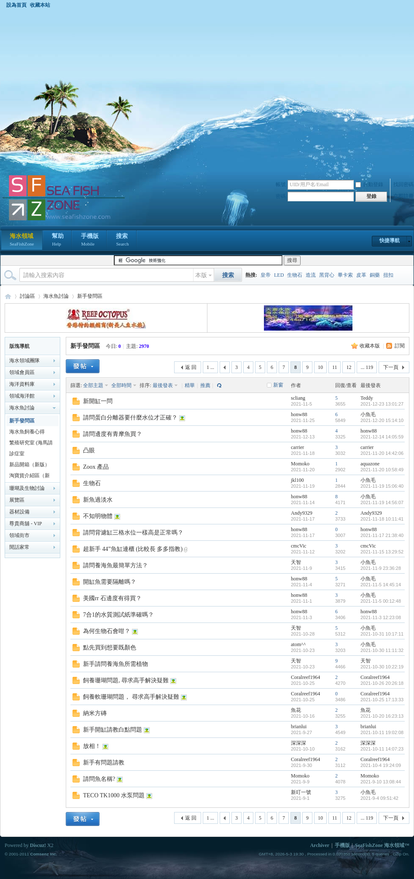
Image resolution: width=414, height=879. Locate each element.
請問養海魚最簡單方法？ (115, 565)
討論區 (27, 296)
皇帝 (266, 275)
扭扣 (388, 275)
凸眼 (89, 450)
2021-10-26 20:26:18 (381, 683)
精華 (190, 385)
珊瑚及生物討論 (27, 488)
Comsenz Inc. (43, 854)
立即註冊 (403, 196)
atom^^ (298, 644)
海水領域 (22, 240)
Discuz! (38, 845)
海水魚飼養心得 (27, 432)
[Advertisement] (84, 91)
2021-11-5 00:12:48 (380, 601)
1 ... (210, 367)
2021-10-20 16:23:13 (381, 716)
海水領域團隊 (24, 360)
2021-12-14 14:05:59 (381, 436)
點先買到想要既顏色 (109, 647)
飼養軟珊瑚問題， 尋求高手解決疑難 (131, 697)
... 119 (366, 367)
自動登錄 (369, 184)
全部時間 (121, 385)
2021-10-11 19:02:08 (381, 732)
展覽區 (16, 500)
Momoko (300, 464)
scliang (298, 398)
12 (348, 367)
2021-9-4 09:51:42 (379, 798)
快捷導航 (389, 240)
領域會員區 (22, 372)
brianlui (298, 726)
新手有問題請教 (103, 762)
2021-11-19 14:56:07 (381, 502)
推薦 (205, 385)
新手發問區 (89, 296)
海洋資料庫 (22, 384)
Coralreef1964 (305, 677)
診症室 (16, 454)
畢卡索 (345, 275)
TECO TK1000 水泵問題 (114, 795)
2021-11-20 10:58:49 (381, 469)
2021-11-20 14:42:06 (381, 453)
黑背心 (326, 275)
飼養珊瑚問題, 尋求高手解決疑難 (126, 680)
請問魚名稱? (99, 779)
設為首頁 (16, 5)
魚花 (296, 710)
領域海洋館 (22, 396)
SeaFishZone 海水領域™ (382, 845)
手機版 (90, 240)
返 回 (190, 367)
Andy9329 (301, 513)
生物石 (294, 275)
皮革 (361, 275)
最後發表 (163, 385)
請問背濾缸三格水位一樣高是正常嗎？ (133, 532)
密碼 (281, 196)
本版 (201, 275)
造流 (311, 275)
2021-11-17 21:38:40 (381, 535)
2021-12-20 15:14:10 (381, 420)
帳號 (281, 184)
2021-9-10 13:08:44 (380, 781)
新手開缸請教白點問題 (112, 730)
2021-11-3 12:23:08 (380, 617)
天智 (296, 562)
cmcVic (298, 546)
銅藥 (375, 275)
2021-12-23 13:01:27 (381, 403)
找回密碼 (403, 184)
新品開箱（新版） (29, 465)
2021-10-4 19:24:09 (380, 765)
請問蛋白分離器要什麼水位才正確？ (130, 417)
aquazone (369, 464)
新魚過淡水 (98, 500)
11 (334, 367)
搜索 (122, 240)
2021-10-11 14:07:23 (381, 748)
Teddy (366, 398)
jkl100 (297, 480)
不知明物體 (98, 516)
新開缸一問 (98, 401)
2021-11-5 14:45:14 (380, 584)
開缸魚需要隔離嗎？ (109, 582)
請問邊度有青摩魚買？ (112, 434)
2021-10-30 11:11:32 (381, 650)
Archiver (319, 845)
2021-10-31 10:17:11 (381, 633)
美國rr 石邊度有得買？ (112, 598)
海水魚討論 (56, 296)
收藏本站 (40, 5)
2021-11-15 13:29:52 (381, 551)
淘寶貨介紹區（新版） (29, 477)
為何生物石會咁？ (106, 631)
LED (279, 275)
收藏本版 (370, 346)
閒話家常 (19, 547)
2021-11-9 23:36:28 (380, 568)
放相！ (92, 746)
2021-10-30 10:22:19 (381, 666)
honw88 (299, 414)
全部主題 (93, 385)
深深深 (298, 743)
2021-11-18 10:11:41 (381, 518)
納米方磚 (95, 713)
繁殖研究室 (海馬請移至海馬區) (31, 444)
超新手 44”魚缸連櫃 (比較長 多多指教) (133, 549)
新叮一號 (301, 792)
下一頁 (390, 367)
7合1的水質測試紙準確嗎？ (118, 615)
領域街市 (19, 535)
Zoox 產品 (96, 467)
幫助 (58, 240)
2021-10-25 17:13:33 (381, 699)
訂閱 (400, 346)
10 (320, 367)
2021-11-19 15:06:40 (381, 486)
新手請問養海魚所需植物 (115, 664)
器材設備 (19, 512)
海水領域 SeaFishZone (8, 296)
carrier (297, 447)
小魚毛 (368, 414)
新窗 (278, 385)
